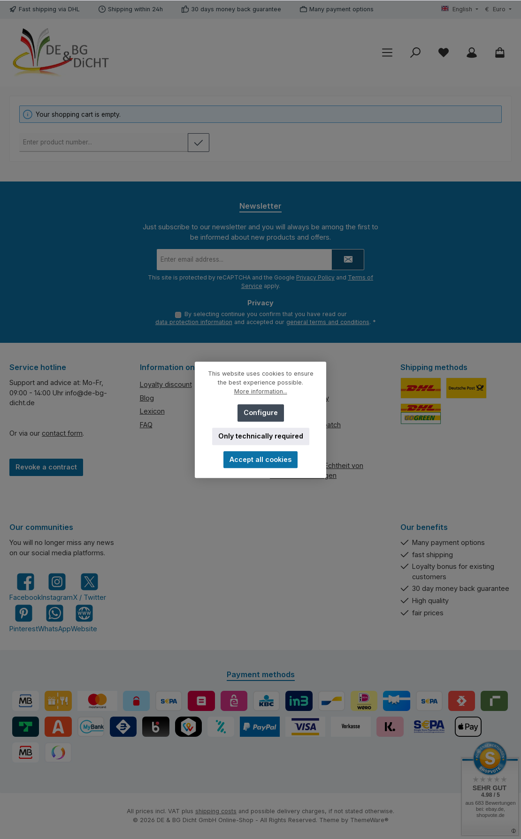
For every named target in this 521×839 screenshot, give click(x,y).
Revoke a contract (46, 467)
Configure (261, 412)
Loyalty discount (166, 384)
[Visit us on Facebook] (25, 587)
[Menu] (387, 52)
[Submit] (347, 258)
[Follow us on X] (89, 587)
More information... (260, 391)
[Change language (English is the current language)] (459, 9)
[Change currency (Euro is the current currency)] (498, 9)
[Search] (415, 52)
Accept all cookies (260, 459)
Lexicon (152, 411)
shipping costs (216, 811)
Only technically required (260, 436)
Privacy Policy (315, 276)
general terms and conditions (327, 321)
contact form (62, 433)
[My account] (471, 52)
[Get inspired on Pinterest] (23, 618)
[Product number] (103, 142)
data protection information (193, 321)
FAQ (146, 425)
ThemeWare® (369, 820)
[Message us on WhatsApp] (54, 618)
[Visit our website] (84, 618)
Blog (147, 398)
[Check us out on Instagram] (57, 587)
